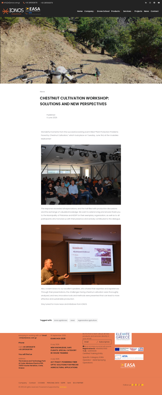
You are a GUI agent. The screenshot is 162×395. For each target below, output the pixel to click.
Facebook (154, 3)
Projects (138, 11)
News (146, 11)
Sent (69, 383)
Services (127, 11)
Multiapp (63, 387)
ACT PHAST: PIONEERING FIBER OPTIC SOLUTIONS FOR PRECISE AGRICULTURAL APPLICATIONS (64, 365)
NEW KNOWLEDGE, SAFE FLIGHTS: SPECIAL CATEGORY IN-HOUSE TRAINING (63, 350)
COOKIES (41, 383)
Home (80, 11)
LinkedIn (146, 3)
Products (115, 11)
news (72, 320)
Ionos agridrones (60, 320)
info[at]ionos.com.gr (12, 3)
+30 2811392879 (47, 3)
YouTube (159, 3)
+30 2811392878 (31, 3)
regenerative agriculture (87, 320)
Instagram (150, 3)
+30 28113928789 (25, 349)
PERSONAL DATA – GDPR (56, 383)
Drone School (103, 11)
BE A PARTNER (78, 383)
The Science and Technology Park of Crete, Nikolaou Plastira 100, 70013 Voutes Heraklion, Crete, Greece (32, 364)
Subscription (104, 342)
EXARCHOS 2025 (58, 338)
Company (89, 11)
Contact (155, 11)
